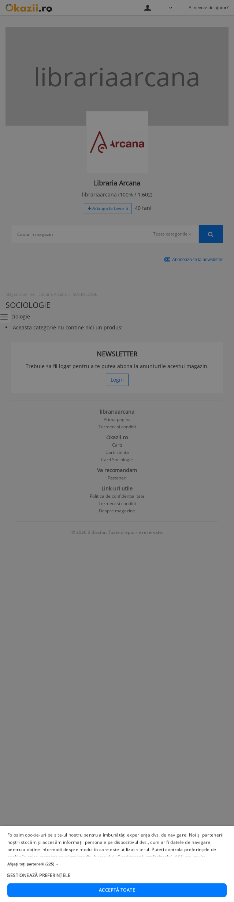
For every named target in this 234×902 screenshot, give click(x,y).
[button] (117, 883)
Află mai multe (190, 876)
